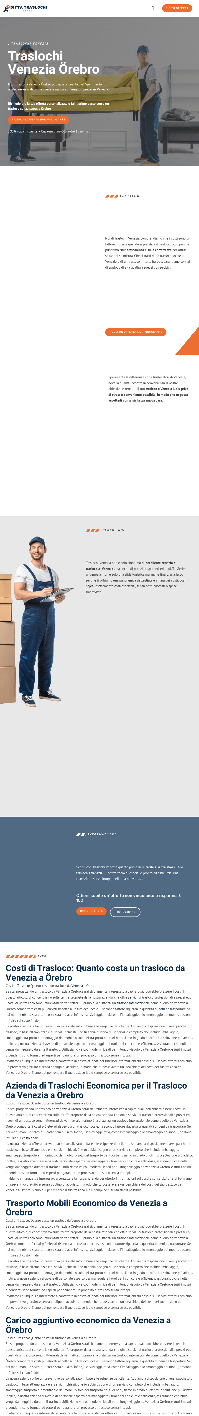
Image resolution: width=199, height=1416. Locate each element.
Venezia (77, 1003)
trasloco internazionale (133, 1021)
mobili (23, 1032)
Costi (9, 1003)
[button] (152, 8)
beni (161, 1026)
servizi (133, 1015)
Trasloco (23, 1003)
